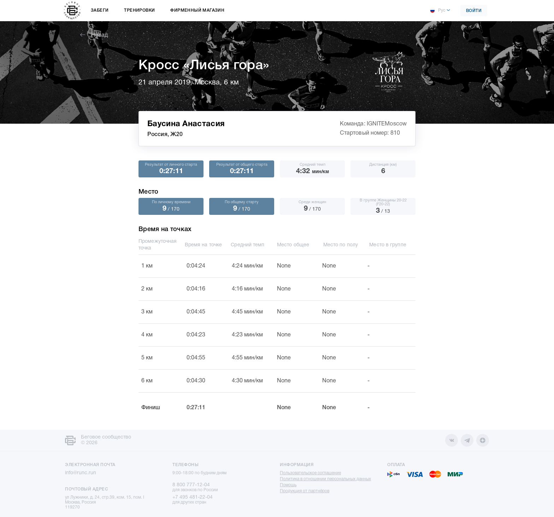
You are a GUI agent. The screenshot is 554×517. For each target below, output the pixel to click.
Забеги (99, 10)
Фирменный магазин (197, 10)
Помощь (288, 485)
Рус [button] (437, 10)
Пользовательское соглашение (310, 473)
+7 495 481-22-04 (192, 497)
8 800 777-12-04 (191, 485)
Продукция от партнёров (304, 491)
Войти (474, 11)
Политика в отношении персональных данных (325, 479)
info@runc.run (80, 473)
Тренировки (139, 10)
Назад (94, 35)
